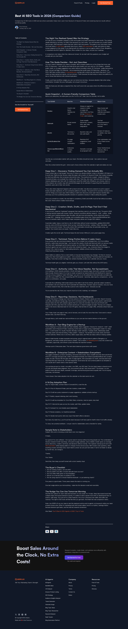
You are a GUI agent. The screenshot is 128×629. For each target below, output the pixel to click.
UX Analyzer (48, 589)
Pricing (87, 3)
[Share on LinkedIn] (56, 531)
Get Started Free (105, 3)
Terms (70, 589)
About (70, 582)
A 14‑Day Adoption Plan (22, 87)
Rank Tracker (49, 617)
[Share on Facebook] (47, 531)
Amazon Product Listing (52, 592)
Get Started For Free (73, 557)
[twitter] (16, 614)
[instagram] (22, 615)
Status (70, 595)
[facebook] (26, 615)
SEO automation (88, 46)
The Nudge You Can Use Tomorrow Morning (28, 96)
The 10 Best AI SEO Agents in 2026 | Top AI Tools (68, 511)
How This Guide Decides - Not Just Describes (29, 47)
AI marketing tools (71, 72)
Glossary (94, 589)
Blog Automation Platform (52, 620)
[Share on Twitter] (52, 531)
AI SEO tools (60, 46)
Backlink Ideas (49, 585)
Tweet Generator (50, 601)
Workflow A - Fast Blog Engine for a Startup (28, 80)
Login (93, 3)
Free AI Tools (78, 3)
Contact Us (72, 592)
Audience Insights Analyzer (52, 598)
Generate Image (49, 604)
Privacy (71, 585)
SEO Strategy (49, 595)
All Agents (48, 582)
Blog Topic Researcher (51, 611)
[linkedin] (19, 615)
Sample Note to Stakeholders (24, 90)
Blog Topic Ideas (50, 607)
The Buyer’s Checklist (22, 94)
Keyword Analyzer (50, 614)
